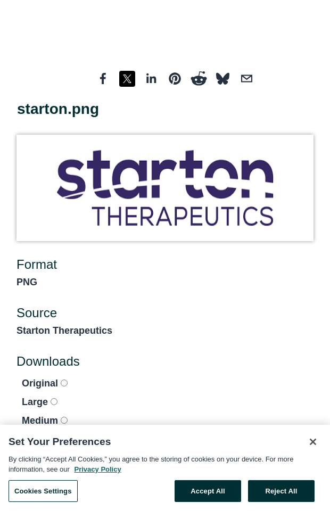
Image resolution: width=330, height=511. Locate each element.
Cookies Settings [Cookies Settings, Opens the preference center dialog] (43, 494)
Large (39, 402)
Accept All (208, 494)
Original (45, 383)
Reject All (281, 494)
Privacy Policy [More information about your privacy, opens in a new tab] (98, 472)
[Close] (313, 444)
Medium (45, 420)
